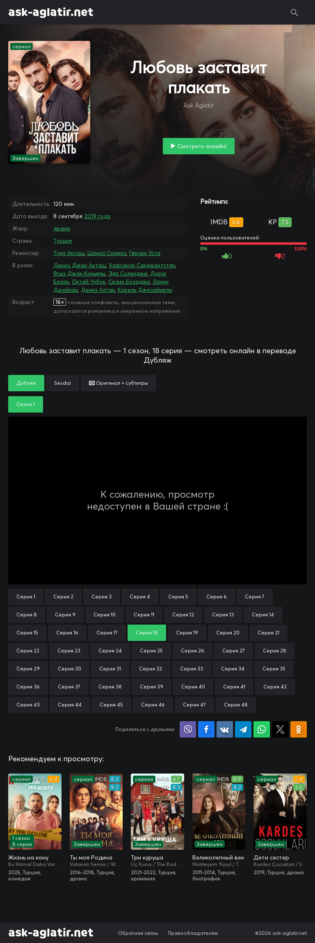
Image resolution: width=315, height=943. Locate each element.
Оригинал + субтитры (118, 383)
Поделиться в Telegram (243, 729)
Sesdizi (62, 383)
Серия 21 (268, 632)
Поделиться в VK (225, 729)
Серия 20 (228, 632)
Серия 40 (193, 687)
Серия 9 (65, 614)
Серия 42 (275, 687)
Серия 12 (183, 614)
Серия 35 (273, 669)
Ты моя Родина (91, 857)
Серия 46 (153, 705)
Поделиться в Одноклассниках (298, 729)
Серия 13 (223, 614)
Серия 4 (140, 596)
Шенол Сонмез (106, 253)
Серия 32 (150, 669)
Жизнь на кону (28, 857)
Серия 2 (63, 596)
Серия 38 (110, 687)
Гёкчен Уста (144, 253)
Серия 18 (147, 632)
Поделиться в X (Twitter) (280, 729)
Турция (62, 240)
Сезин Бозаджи (129, 281)
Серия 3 (101, 596)
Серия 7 (255, 596)
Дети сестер (271, 857)
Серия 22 (27, 650)
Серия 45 (111, 705)
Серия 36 (28, 687)
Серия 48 (236, 705)
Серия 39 (151, 687)
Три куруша (147, 857)
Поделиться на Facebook (206, 729)
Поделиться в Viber (188, 729)
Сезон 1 (25, 404)
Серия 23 (68, 650)
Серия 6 (216, 596)
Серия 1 (25, 596)
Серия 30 (69, 669)
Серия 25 (151, 650)
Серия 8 (26, 614)
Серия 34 (232, 669)
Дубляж (26, 383)
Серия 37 (69, 687)
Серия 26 (192, 650)
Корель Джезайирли (145, 290)
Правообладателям (193, 933)
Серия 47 (194, 705)
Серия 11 (144, 614)
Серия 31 (110, 669)
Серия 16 (67, 632)
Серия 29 (28, 669)
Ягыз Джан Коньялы (79, 273)
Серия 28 (274, 650)
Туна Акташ (68, 253)
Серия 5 (178, 596)
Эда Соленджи (127, 273)
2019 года (97, 216)
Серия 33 (191, 669)
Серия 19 (187, 632)
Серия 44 (70, 705)
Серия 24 (110, 650)
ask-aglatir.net (51, 12)
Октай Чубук (88, 281)
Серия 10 (105, 614)
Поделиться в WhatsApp (261, 729)
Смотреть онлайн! (202, 146)
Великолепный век (218, 857)
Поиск (294, 12)
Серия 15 (27, 632)
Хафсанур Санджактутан (142, 265)
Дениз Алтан (98, 290)
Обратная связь (138, 933)
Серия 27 (233, 650)
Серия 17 (107, 632)
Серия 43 (28, 705)
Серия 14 (263, 614)
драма (61, 228)
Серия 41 (234, 687)
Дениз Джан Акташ (79, 265)
